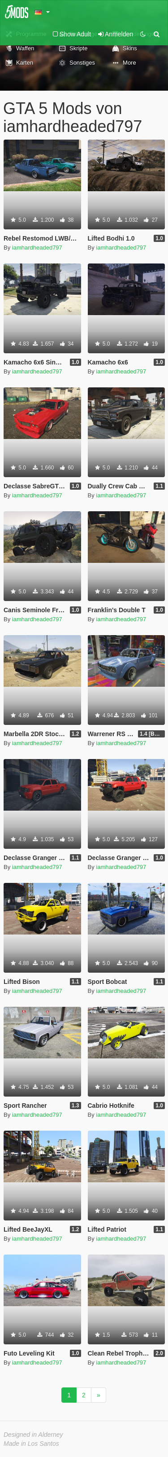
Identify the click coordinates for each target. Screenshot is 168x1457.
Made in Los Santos (31, 1443)
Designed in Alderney (33, 1434)
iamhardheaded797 (37, 247)
